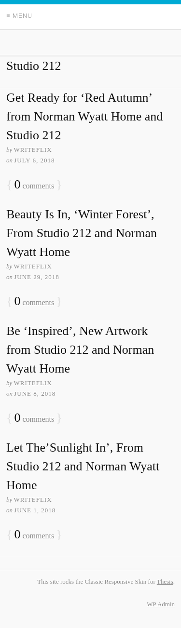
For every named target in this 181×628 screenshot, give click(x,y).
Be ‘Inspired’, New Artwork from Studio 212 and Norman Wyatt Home (80, 349)
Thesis (165, 581)
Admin (161, 604)
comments (34, 184)
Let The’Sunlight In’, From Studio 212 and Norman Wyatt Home (82, 466)
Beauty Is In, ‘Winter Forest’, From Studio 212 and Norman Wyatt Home (81, 233)
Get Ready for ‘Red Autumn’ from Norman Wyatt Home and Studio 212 (84, 116)
